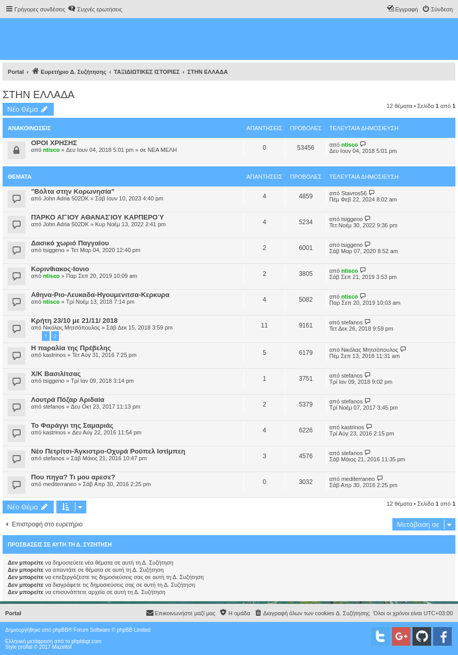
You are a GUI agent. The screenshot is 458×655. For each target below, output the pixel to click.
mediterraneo (60, 484)
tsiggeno (352, 219)
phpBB (60, 630)
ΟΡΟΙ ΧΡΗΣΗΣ (54, 143)
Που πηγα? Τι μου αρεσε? (73, 477)
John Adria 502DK (66, 198)
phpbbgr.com (86, 641)
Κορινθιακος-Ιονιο (60, 269)
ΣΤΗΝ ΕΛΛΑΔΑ (38, 94)
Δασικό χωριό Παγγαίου (70, 243)
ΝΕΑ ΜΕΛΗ (162, 150)
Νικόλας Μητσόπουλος (71, 327)
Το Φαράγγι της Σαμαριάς (72, 425)
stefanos (352, 322)
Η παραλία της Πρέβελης (71, 348)
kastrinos (54, 355)
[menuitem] (95, 9)
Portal (16, 72)
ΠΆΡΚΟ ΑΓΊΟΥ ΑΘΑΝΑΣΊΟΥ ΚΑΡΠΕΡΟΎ (97, 217)
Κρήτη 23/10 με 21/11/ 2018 (74, 320)
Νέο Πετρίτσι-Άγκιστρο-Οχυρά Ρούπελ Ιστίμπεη (108, 451)
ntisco (51, 150)
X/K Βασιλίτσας (56, 374)
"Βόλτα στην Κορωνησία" (72, 191)
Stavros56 (354, 193)
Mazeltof (62, 647)
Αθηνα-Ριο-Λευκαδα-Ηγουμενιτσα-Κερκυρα (100, 295)
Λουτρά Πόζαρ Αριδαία (67, 399)
